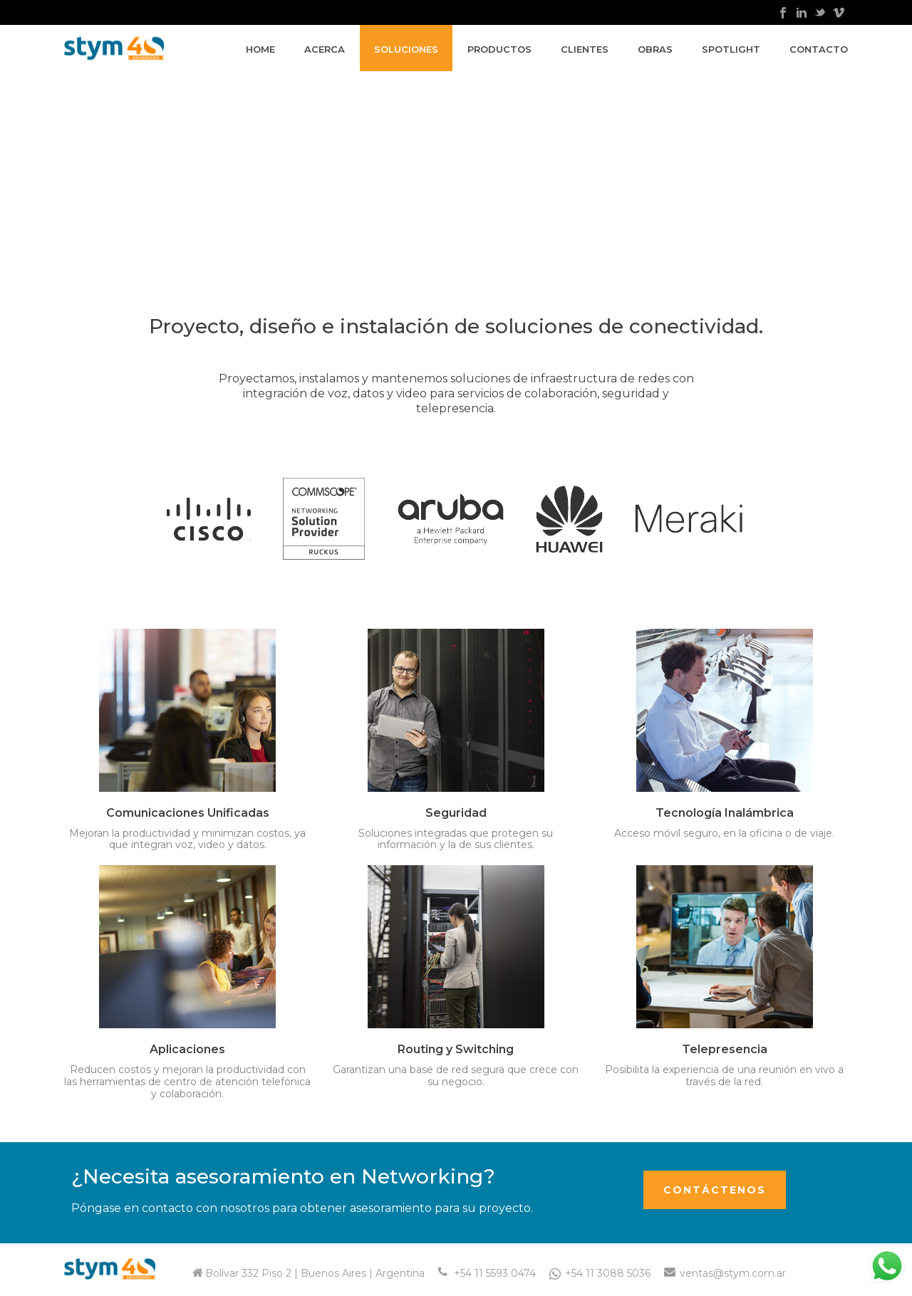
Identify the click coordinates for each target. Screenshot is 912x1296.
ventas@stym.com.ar (733, 1273)
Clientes (584, 49)
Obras (655, 49)
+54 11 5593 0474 (495, 1273)
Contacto (818, 49)
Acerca (324, 49)
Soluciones (406, 49)
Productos (499, 49)
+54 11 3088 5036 (608, 1273)
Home (260, 49)
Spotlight (731, 49)
